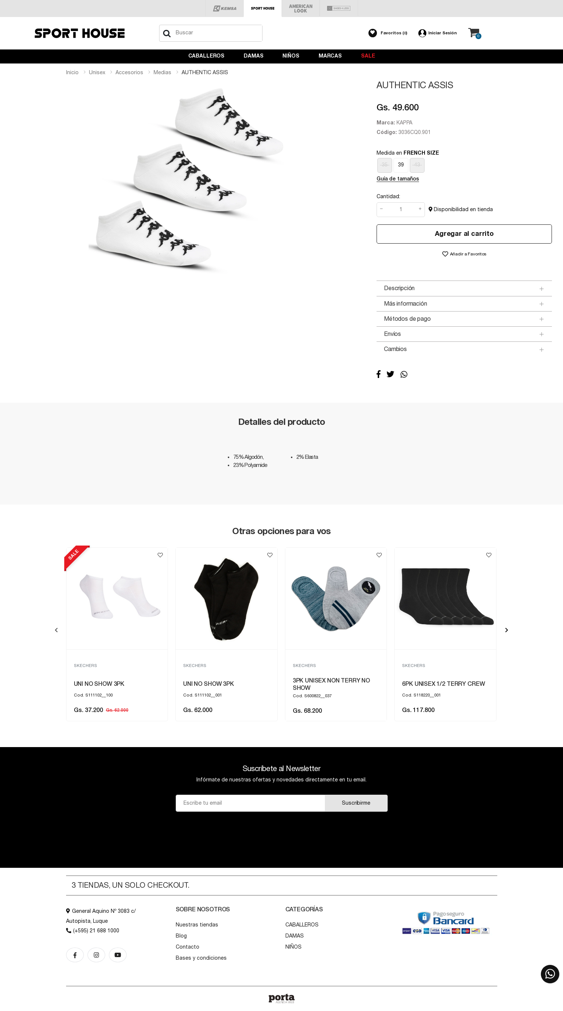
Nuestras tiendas (197, 925)
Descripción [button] (399, 288)
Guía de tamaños (398, 179)
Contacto (187, 947)
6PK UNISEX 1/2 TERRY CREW (443, 684)
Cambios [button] (395, 349)
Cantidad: (388, 196)
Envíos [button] (392, 334)
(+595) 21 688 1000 (92, 930)
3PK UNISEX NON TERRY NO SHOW (331, 684)
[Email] (250, 803)
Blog (181, 936)
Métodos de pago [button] (407, 319)
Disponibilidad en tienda (461, 209)
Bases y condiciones (201, 958)
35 (385, 165)
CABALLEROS (206, 56)
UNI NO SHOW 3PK (99, 684)
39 (401, 165)
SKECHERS (85, 666)
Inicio (72, 72)
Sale (368, 56)
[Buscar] (166, 33)
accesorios (129, 72)
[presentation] (56, 630)
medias (162, 72)
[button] (387, 33)
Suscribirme (356, 803)
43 (417, 165)
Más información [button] (405, 304)
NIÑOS (290, 56)
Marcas (330, 56)
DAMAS (253, 56)
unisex (97, 72)
